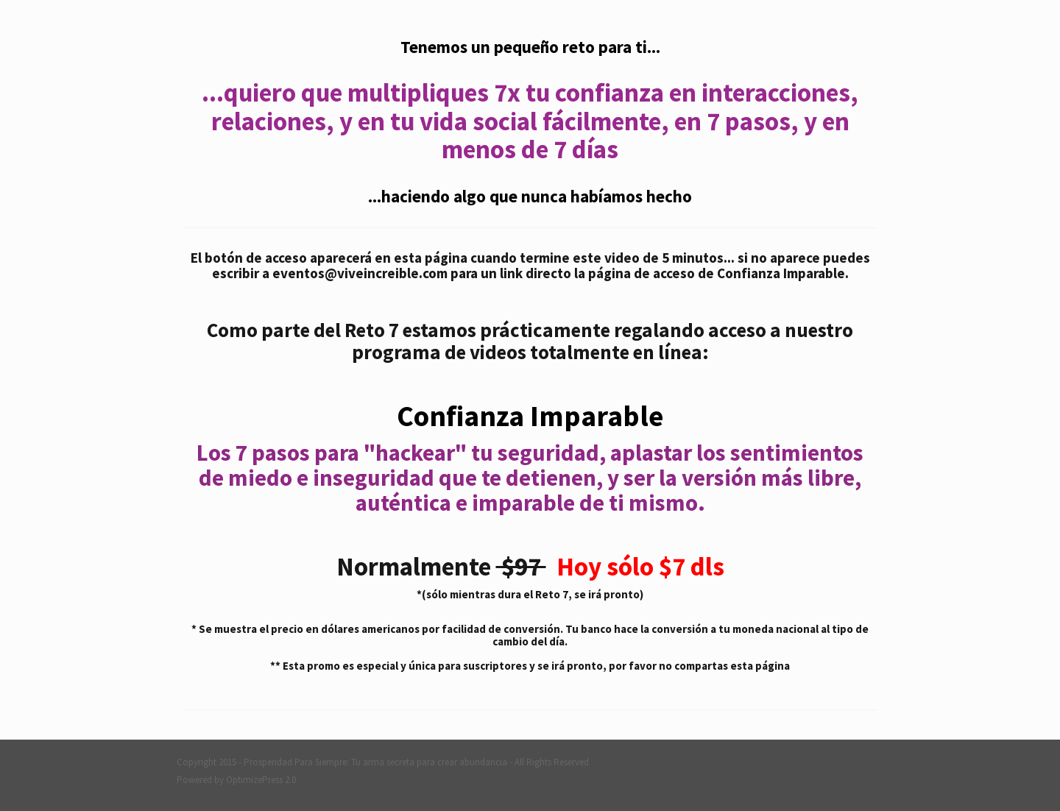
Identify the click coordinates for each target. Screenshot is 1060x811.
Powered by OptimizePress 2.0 (236, 779)
